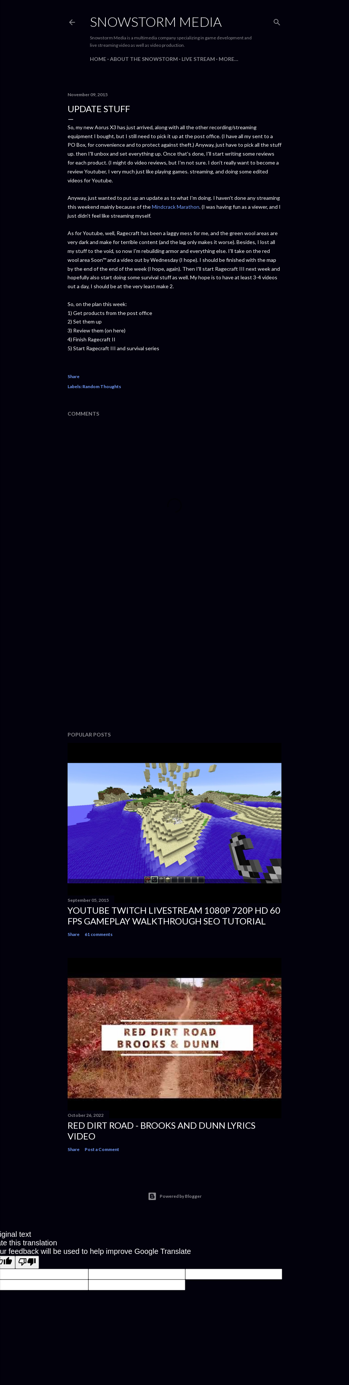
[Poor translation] (27, 1262)
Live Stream (198, 59)
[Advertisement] (174, 661)
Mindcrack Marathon (175, 207)
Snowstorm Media (156, 21)
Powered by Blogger (175, 1196)
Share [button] (73, 376)
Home (98, 59)
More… (228, 59)
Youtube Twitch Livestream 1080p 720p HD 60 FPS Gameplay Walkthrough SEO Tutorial (174, 915)
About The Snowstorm (144, 59)
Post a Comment (102, 1149)
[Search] (277, 20)
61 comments (98, 934)
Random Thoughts (101, 386)
